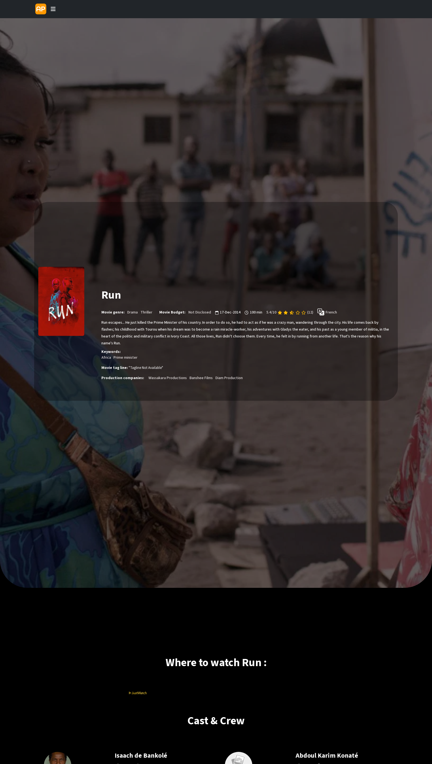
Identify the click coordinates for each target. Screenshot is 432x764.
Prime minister (125, 358)
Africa (106, 358)
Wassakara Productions (167, 378)
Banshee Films (201, 378)
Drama (132, 312)
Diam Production (229, 378)
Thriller (146, 312)
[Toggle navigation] (53, 9)
